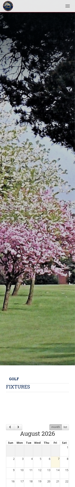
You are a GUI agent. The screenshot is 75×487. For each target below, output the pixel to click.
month (55, 427)
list (65, 427)
